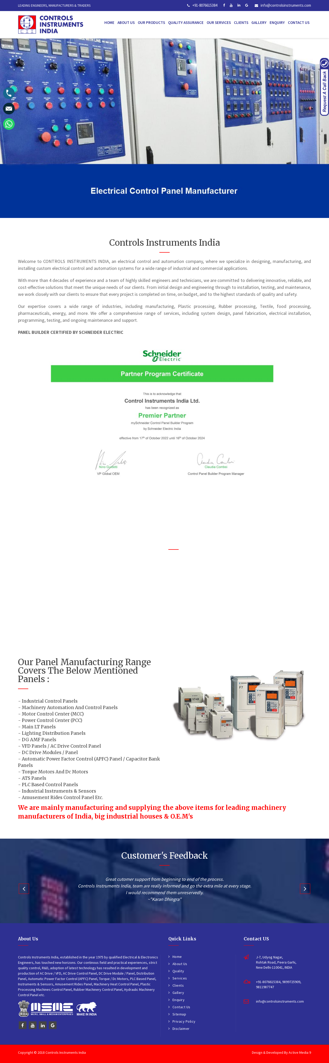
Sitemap (179, 1014)
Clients (241, 22)
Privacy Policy (184, 1021)
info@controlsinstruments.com (286, 5)
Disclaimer (181, 1028)
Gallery (259, 22)
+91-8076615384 (204, 5)
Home (109, 22)
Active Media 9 (300, 1052)
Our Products (151, 22)
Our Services (219, 22)
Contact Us (298, 22)
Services (179, 978)
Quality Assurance (186, 22)
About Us (126, 22)
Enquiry (277, 22)
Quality (178, 971)
